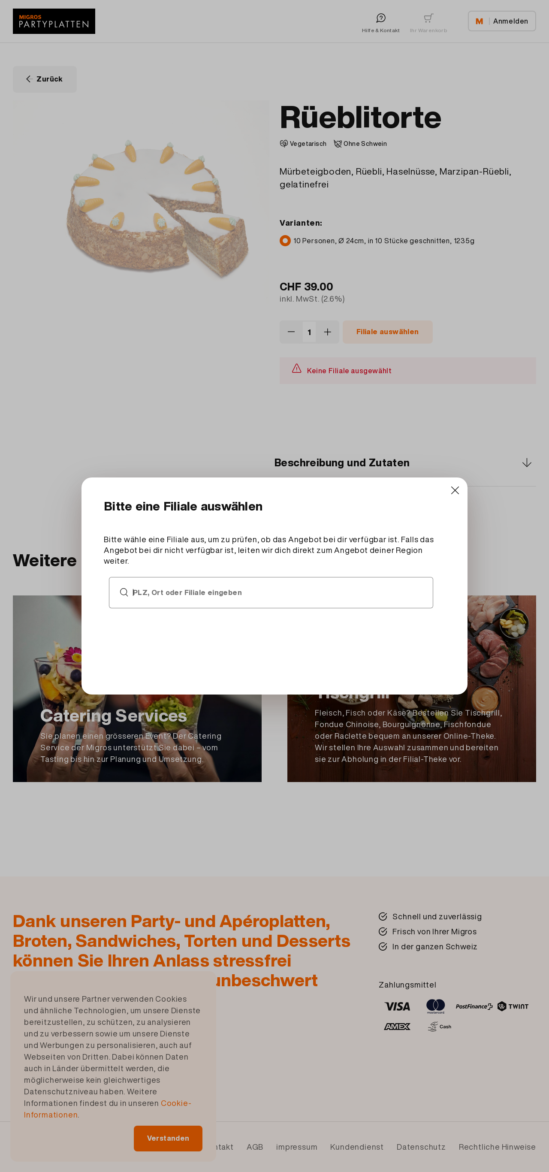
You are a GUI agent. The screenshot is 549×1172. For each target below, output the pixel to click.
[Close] (429, 503)
